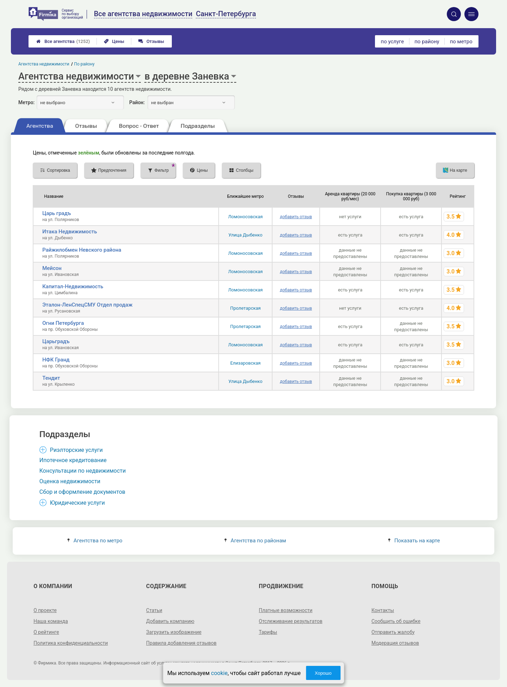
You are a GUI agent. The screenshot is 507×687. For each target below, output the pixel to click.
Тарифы (268, 632)
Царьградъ (55, 341)
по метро (461, 41)
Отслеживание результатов (291, 621)
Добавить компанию (170, 621)
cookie (219, 673)
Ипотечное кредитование (73, 460)
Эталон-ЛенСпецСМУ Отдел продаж (87, 305)
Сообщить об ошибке (395, 621)
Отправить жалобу (393, 632)
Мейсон (52, 268)
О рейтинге (46, 632)
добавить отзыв (296, 216)
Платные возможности (285, 610)
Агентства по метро (95, 540)
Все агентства (63, 41)
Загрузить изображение (173, 632)
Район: (137, 102)
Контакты (382, 610)
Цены (114, 41)
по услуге (392, 41)
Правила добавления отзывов (181, 643)
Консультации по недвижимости (82, 470)
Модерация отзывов (395, 643)
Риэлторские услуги (76, 450)
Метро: (26, 102)
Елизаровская (245, 363)
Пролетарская (245, 308)
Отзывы (151, 41)
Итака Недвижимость (69, 231)
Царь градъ (56, 213)
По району (84, 64)
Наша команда (50, 621)
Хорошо (323, 673)
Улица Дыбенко (246, 235)
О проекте (45, 610)
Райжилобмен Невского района (81, 250)
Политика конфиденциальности (70, 643)
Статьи (154, 610)
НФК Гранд (55, 360)
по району (426, 41)
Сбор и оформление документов (82, 492)
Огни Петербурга (63, 323)
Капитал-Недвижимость (72, 286)
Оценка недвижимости (69, 481)
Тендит (51, 378)
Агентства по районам (255, 540)
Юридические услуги (77, 502)
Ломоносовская (245, 216)
